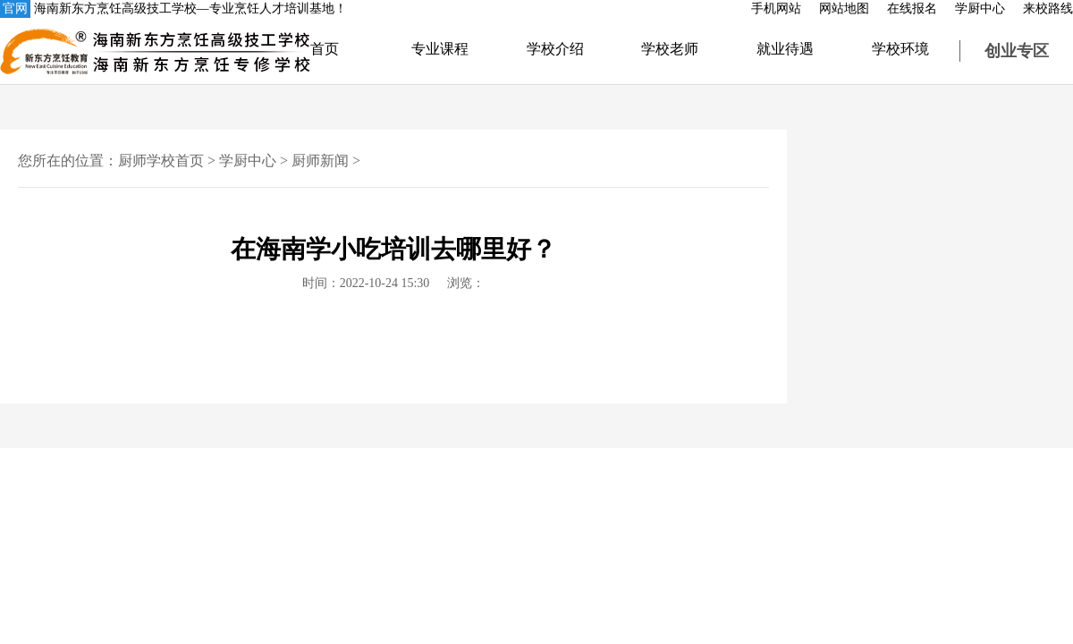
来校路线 (1048, 8)
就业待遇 (785, 48)
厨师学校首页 (161, 160)
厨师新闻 (320, 160)
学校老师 (669, 48)
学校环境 (900, 48)
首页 (324, 48)
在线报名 (912, 8)
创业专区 (1016, 51)
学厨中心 (980, 8)
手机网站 (776, 8)
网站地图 (844, 8)
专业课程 (440, 48)
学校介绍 (555, 48)
